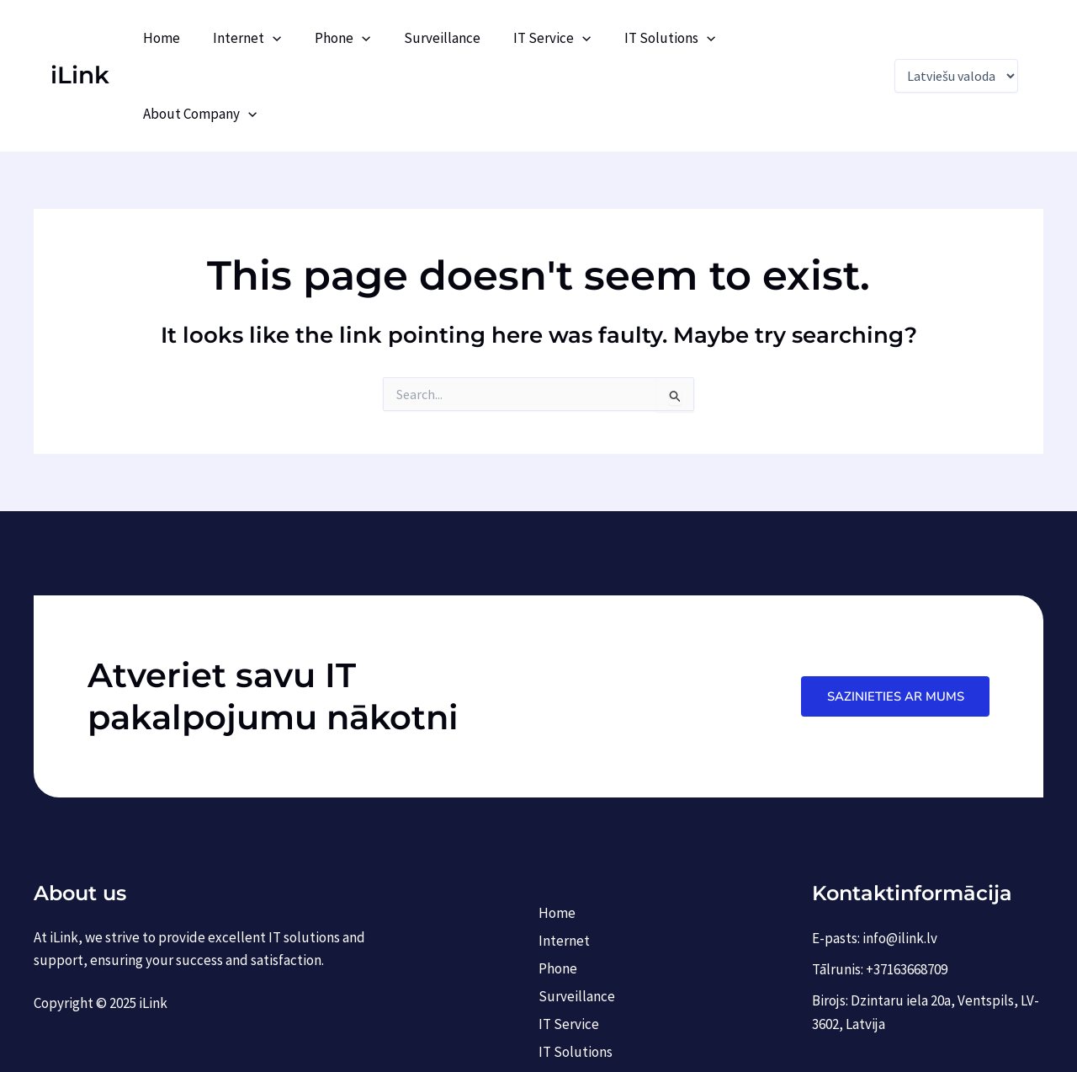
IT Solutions (675, 38)
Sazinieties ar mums (894, 619)
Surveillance (456, 38)
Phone (362, 38)
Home (190, 38)
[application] (297, 38)
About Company (806, 38)
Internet (271, 38)
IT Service (562, 38)
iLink (79, 37)
